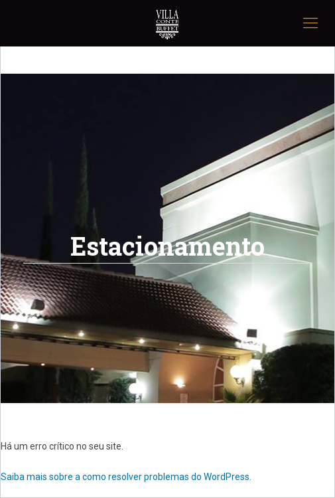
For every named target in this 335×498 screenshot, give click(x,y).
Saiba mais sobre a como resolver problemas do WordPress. (126, 476)
